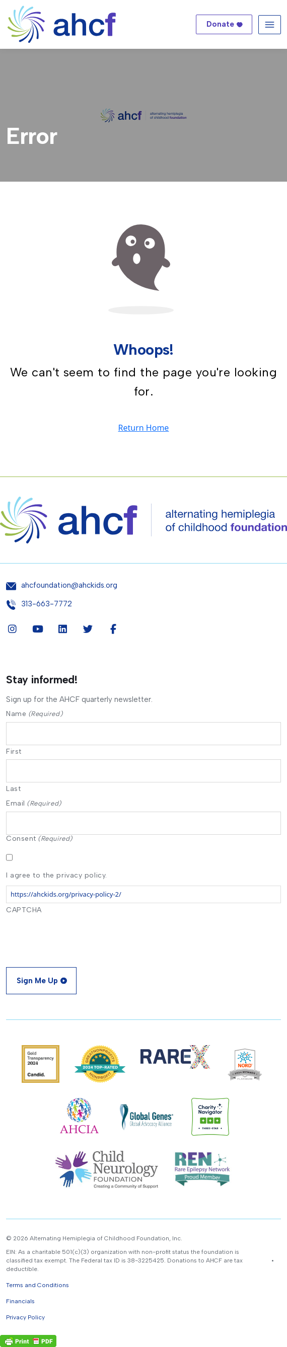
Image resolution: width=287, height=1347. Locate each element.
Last (13, 788)
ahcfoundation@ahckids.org (69, 585)
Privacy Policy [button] (25, 1317)
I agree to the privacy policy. (56, 875)
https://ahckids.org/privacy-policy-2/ (66, 894)
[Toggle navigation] (269, 24)
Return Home (143, 427)
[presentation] (82, 937)
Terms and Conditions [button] (37, 1285)
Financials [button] (20, 1301)
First (14, 751)
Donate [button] (220, 24)
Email (33, 803)
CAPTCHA (24, 910)
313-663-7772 (46, 604)
